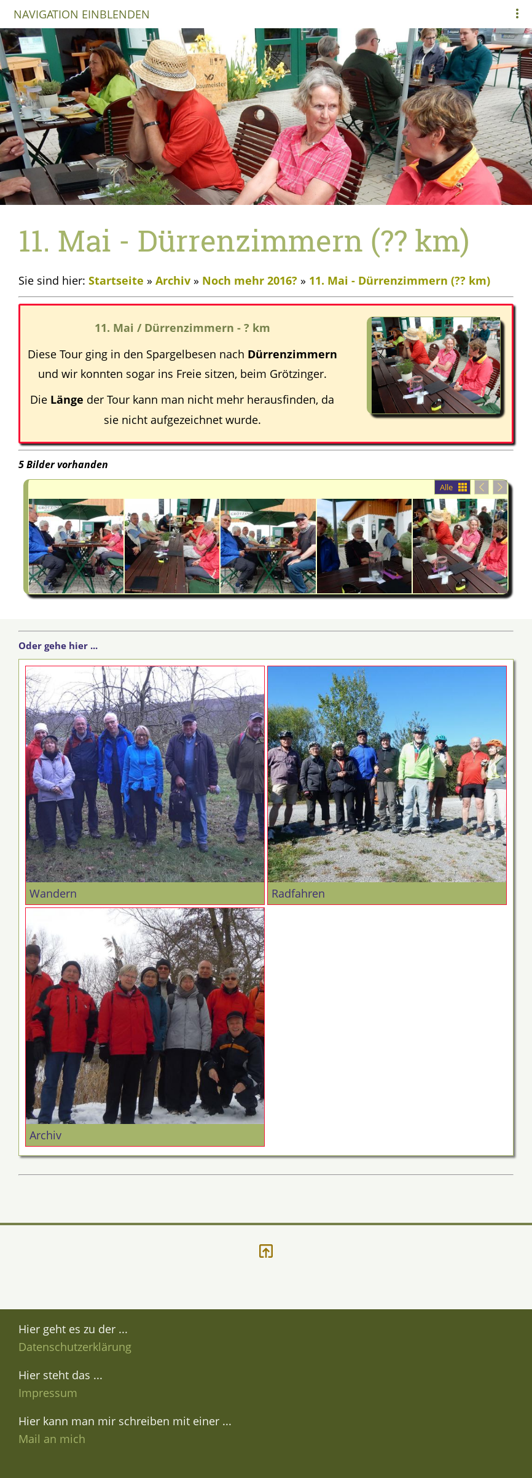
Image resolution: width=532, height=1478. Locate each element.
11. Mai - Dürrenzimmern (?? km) (399, 280)
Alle (446, 487)
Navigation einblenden (82, 14)
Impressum (47, 1392)
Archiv (172, 280)
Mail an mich (51, 1438)
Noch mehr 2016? (251, 280)
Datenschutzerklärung (74, 1346)
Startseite (116, 280)
